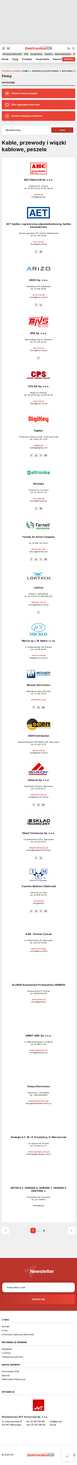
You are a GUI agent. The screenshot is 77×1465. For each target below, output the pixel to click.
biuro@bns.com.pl (38, 350)
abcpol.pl (38, 194)
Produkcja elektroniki (12, 54)
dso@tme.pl (38, 903)
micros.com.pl (38, 655)
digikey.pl (38, 445)
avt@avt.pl (56, 1421)
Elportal (6, 1375)
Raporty (57, 59)
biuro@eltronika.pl (38, 501)
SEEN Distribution (38, 735)
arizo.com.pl (38, 295)
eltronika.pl (38, 498)
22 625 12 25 (40, 744)
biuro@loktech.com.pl (39, 605)
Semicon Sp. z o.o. (38, 780)
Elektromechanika (63, 54)
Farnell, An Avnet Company (38, 536)
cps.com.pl (38, 401)
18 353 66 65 (34, 188)
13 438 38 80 (40, 289)
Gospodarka (42, 59)
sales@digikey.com (38, 447)
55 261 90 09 (47, 395)
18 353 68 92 (47, 188)
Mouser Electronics (38, 685)
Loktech (38, 587)
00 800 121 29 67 (40, 543)
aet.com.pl (38, 241)
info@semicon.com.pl (38, 797)
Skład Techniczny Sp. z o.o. (38, 833)
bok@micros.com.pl (38, 658)
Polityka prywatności (12, 1356)
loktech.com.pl (38, 602)
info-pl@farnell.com (38, 551)
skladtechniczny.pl (38, 847)
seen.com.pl (38, 750)
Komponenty (36, 54)
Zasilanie (48, 54)
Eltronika (38, 483)
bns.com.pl (38, 348)
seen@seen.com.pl (38, 752)
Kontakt (6, 1326)
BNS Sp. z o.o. (38, 333)
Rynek (5, 59)
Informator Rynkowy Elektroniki (18, 1334)
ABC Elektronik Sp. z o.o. (38, 179)
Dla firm (68, 59)
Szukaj (62, 130)
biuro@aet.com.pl (38, 244)
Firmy (15, 59)
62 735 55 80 (40, 235)
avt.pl (53, 1424)
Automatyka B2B (10, 1371)
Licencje (6, 1352)
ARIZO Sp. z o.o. (38, 280)
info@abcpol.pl (38, 197)
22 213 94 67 (40, 842)
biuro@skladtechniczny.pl (38, 850)
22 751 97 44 (40, 492)
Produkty (27, 59)
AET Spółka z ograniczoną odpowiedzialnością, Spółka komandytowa (38, 225)
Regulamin (7, 1349)
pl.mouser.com (38, 699)
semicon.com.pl (38, 794)
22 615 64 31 (40, 788)
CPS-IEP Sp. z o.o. (38, 386)
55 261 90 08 (34, 395)
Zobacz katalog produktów (23, 116)
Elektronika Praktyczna (13, 1379)
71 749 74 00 (40, 693)
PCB (26, 54)
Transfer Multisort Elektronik (38, 886)
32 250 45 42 (40, 342)
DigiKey (38, 430)
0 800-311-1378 (40, 439)
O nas (5, 1330)
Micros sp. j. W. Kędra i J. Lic (38, 640)
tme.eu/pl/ (38, 901)
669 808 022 (46, 596)
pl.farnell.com (38, 549)
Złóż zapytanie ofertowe (22, 105)
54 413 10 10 (33, 596)
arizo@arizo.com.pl (38, 297)
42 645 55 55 (40, 895)
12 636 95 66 (40, 649)
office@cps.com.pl (38, 403)
